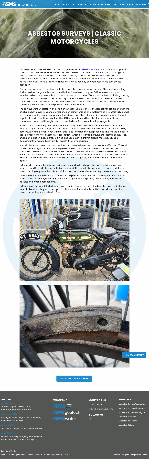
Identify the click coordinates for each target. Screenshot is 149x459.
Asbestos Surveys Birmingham (132, 412)
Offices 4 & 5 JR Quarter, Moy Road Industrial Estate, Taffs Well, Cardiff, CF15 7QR (21, 438)
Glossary (58, 454)
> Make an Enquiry (134, 355)
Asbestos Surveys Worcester (131, 404)
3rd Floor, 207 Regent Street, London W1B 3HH (22, 428)
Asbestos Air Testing (127, 420)
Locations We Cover (10, 451)
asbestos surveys (90, 69)
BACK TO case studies (74, 383)
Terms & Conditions (44, 454)
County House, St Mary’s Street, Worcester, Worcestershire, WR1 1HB (21, 419)
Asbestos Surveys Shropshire (131, 408)
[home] (28, 4)
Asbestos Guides (126, 425)
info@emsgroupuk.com (101, 413)
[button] (81, 4)
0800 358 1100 (96, 409)
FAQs (66, 454)
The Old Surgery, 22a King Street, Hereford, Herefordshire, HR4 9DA (16, 408)
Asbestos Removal (127, 416)
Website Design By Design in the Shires (130, 454)
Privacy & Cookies (25, 454)
